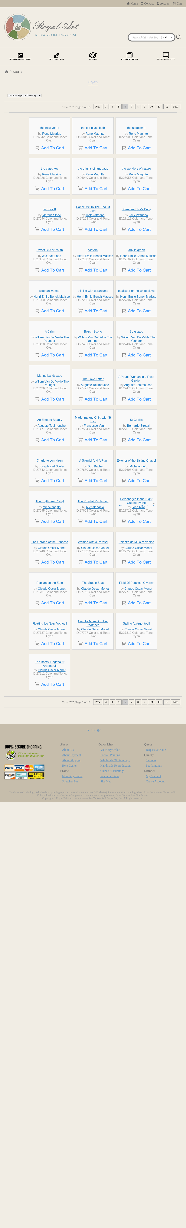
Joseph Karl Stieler (51, 733)
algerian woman (49, 422)
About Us (68, 1175)
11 (159, 106)
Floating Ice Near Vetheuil (49, 1029)
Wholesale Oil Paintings (115, 1186)
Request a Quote (156, 1175)
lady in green (136, 355)
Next (175, 106)
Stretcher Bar (70, 1207)
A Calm (50, 498)
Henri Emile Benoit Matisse (95, 361)
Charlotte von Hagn (50, 728)
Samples (151, 1186)
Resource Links (109, 1202)
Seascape (136, 498)
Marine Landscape (49, 573)
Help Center (69, 1191)
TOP (93, 1156)
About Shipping (71, 1186)
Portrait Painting (110, 1181)
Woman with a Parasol (93, 879)
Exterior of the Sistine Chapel (136, 728)
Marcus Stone (51, 294)
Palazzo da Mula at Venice (136, 879)
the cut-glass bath (93, 154)
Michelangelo (138, 733)
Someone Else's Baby (136, 288)
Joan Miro (138, 809)
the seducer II (136, 154)
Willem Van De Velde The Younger (52, 506)
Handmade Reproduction (115, 1191)
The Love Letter (92, 577)
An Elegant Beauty (49, 652)
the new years (49, 154)
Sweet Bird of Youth (50, 355)
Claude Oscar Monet (52, 884)
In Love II (50, 288)
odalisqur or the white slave (136, 422)
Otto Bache (95, 733)
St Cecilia (136, 652)
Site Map (105, 1207)
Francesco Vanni (95, 658)
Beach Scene (93, 498)
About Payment (71, 1181)
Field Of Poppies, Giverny (136, 954)
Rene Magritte (51, 160)
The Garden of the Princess (49, 879)
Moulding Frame (72, 1202)
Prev (97, 106)
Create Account (155, 1207)
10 (151, 106)
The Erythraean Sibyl (50, 803)
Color (16, 71)
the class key (49, 221)
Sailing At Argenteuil (136, 1029)
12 (166, 106)
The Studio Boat (93, 954)
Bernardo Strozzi (138, 658)
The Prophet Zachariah (93, 803)
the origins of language (93, 221)
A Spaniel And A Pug (93, 728)
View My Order (109, 1175)
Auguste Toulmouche (95, 583)
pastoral (93, 355)
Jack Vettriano (95, 294)
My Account (153, 1202)
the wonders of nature (136, 221)
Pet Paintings (154, 1191)
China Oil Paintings (112, 1197)
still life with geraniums (93, 422)
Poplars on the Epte (49, 954)
